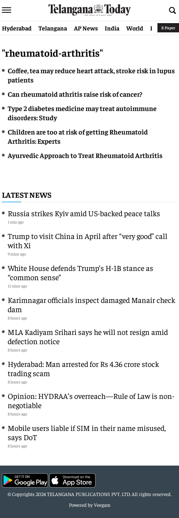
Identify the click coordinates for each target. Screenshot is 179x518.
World (134, 28)
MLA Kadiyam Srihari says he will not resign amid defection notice (88, 336)
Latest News (27, 194)
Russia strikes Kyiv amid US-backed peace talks (84, 213)
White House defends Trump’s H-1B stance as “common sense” (80, 272)
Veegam (102, 504)
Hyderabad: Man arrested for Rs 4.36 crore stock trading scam (83, 368)
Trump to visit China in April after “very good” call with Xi (87, 240)
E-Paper (168, 27)
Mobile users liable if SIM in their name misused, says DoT (87, 432)
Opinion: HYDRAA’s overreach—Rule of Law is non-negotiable (91, 400)
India (112, 28)
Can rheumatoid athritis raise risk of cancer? (75, 93)
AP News (86, 28)
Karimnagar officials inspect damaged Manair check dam (91, 304)
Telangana (52, 28)
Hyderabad (17, 28)
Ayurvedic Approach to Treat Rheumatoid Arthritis (85, 155)
